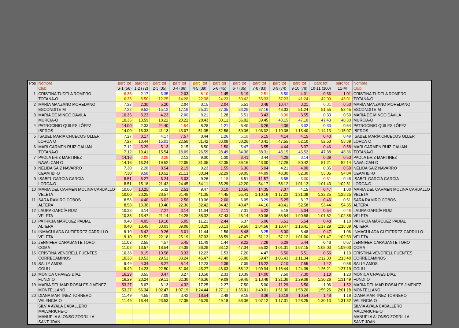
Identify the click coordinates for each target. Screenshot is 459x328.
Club (42, 88)
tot (129, 83)
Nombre (45, 83)
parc (122, 83)
